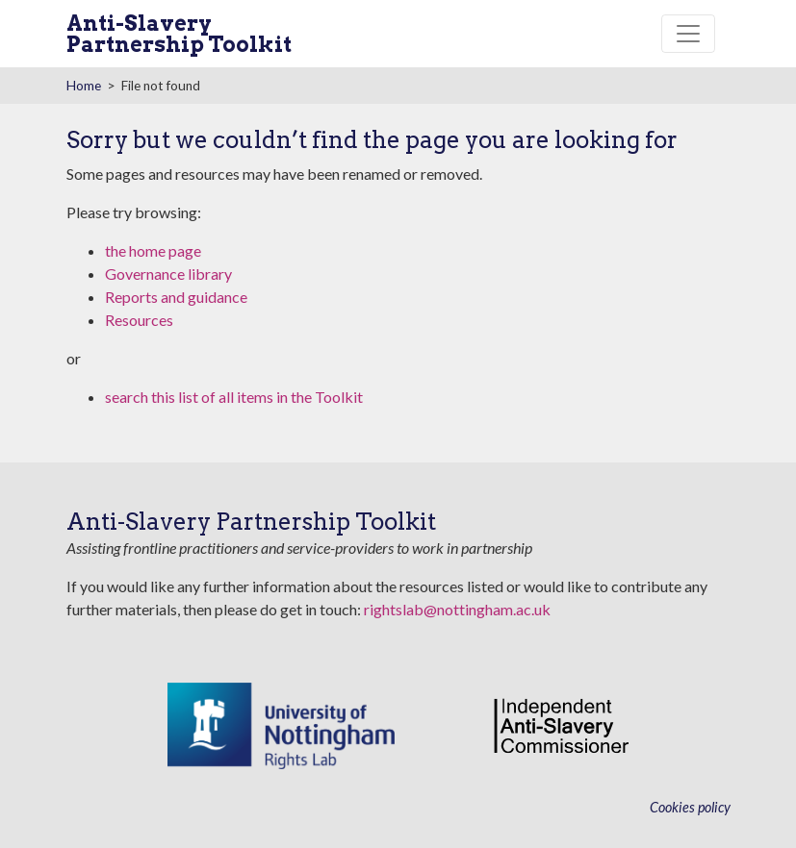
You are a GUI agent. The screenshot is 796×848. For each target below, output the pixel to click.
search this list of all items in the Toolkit (234, 396)
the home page (153, 250)
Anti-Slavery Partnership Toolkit (179, 34)
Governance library (168, 273)
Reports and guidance (176, 296)
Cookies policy (690, 807)
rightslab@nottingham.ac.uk (457, 609)
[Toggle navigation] (688, 33)
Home (83, 85)
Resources (139, 320)
